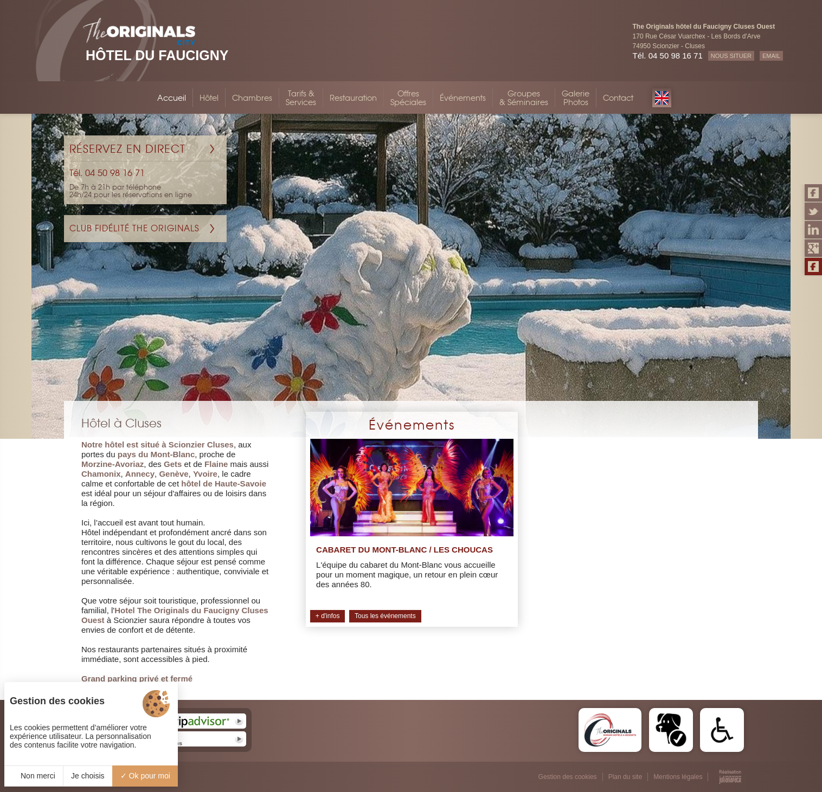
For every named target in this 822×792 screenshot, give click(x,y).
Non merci (33, 775)
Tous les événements (385, 616)
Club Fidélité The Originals (134, 228)
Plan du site (625, 777)
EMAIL (771, 56)
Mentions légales (677, 777)
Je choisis (87, 775)
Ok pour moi (145, 775)
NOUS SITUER (731, 56)
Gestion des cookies (567, 777)
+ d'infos (328, 616)
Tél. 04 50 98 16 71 (668, 55)
